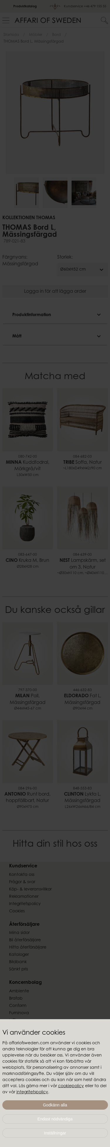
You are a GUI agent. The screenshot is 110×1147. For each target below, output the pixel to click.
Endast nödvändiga (55, 1119)
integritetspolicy (32, 1092)
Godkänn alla (55, 1105)
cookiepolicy (71, 1086)
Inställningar (55, 1133)
